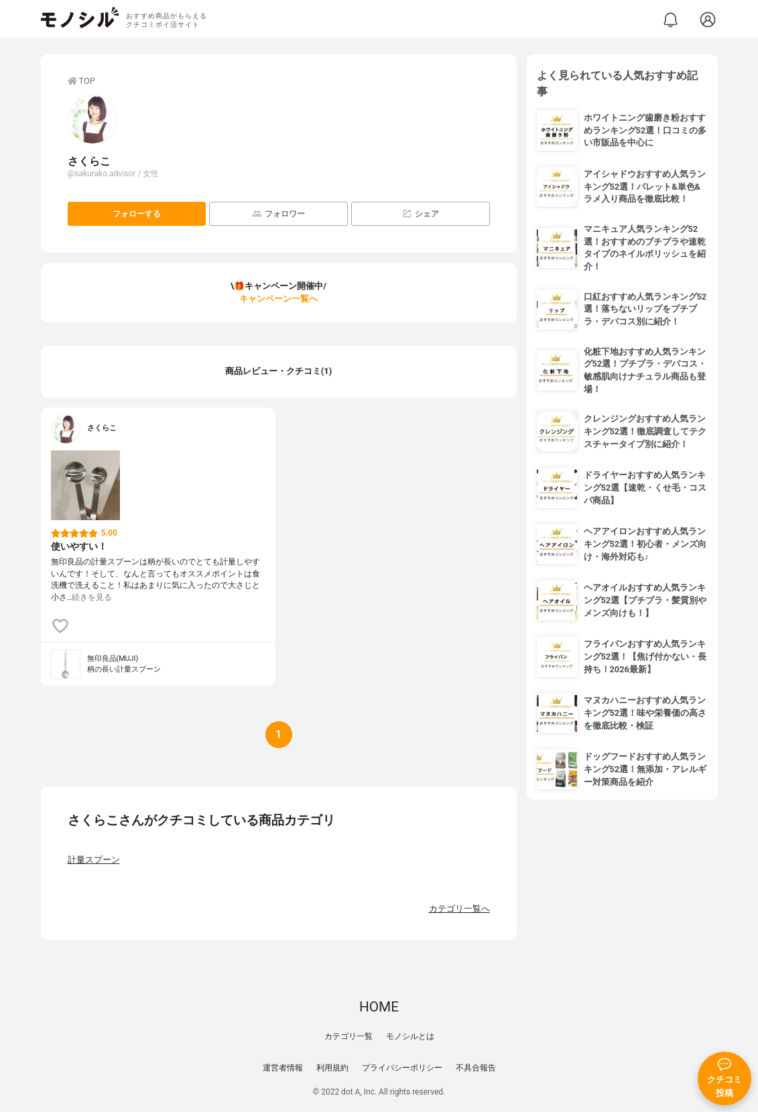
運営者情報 (283, 1067)
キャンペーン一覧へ (278, 299)
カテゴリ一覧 (348, 1036)
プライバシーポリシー (402, 1067)
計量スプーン (94, 860)
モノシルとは (410, 1036)
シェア (420, 213)
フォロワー (278, 213)
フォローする (137, 214)
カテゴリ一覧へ (459, 909)
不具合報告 (476, 1067)
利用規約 (332, 1067)
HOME (379, 1007)
